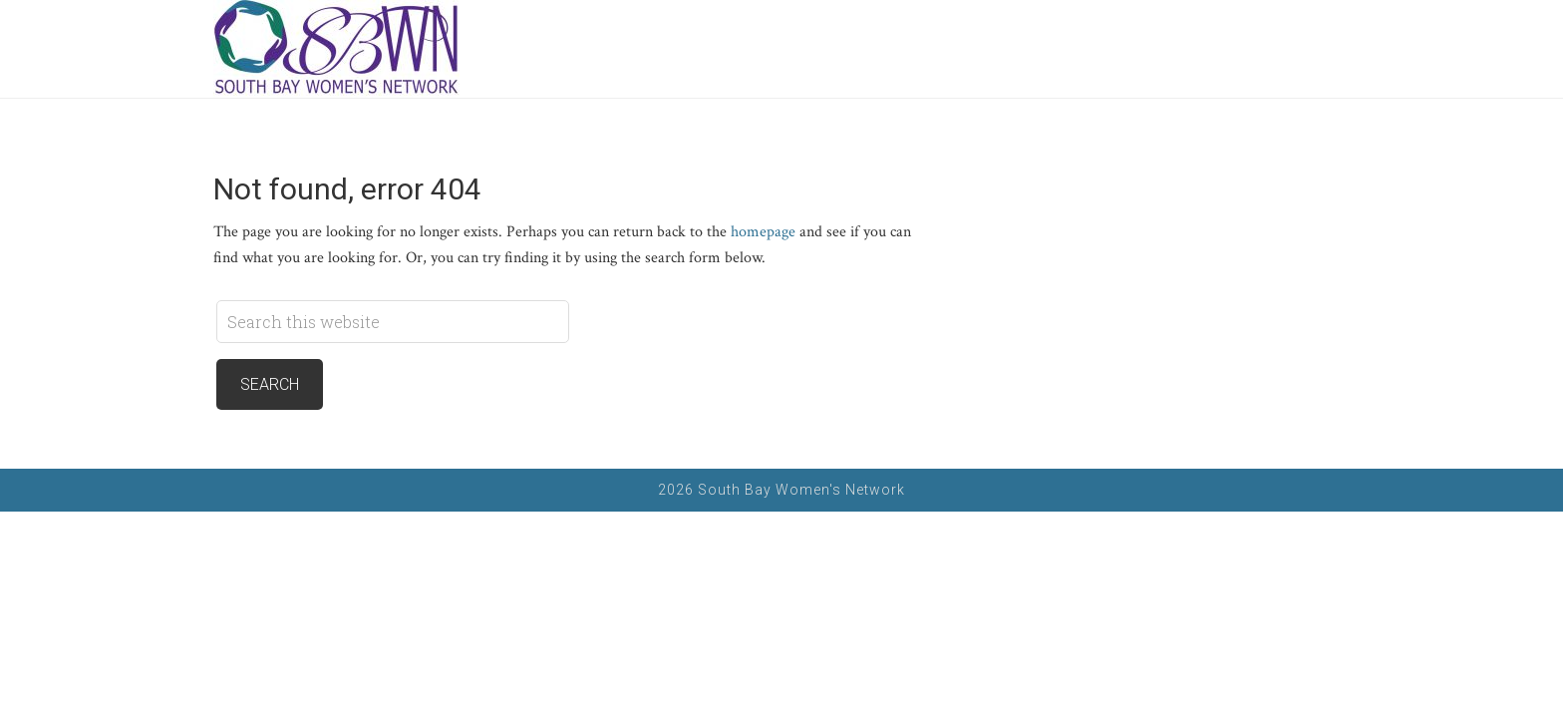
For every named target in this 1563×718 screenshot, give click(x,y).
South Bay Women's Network (338, 49)
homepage (763, 231)
